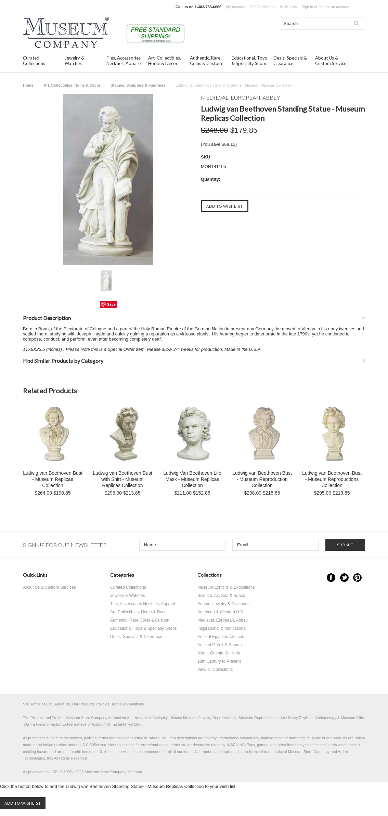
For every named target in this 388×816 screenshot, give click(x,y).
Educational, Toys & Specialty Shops (249, 60)
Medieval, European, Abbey (222, 620)
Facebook (331, 577)
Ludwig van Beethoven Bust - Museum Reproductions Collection (332, 479)
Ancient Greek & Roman (219, 644)
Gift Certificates (262, 7)
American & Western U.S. (220, 612)
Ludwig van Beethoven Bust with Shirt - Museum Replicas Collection (122, 479)
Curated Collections (34, 60)
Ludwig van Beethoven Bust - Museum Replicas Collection (52, 479)
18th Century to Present (219, 661)
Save (111, 304)
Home (28, 85)
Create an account (334, 7)
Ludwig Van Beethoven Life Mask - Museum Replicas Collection (192, 479)
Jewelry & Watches (74, 60)
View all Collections (215, 669)
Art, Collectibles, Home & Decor (164, 60)
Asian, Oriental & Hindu (218, 653)
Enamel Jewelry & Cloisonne (223, 603)
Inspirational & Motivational (221, 628)
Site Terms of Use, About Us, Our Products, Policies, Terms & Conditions (83, 704)
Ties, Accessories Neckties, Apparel (124, 60)
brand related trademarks (220, 752)
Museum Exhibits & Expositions (226, 587)
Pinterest (357, 577)
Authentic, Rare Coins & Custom (206, 60)
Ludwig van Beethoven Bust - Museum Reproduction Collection (262, 479)
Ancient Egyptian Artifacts (220, 636)
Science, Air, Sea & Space (221, 595)
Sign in (307, 7)
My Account (235, 7)
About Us (157, 738)
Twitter (344, 577)
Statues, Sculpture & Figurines (138, 85)
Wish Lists (288, 7)
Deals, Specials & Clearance (290, 60)
